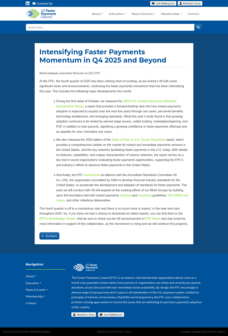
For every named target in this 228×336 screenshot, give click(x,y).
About (96, 13)
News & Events (142, 13)
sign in (221, 331)
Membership (170, 13)
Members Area (83, 314)
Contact (193, 13)
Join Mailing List (111, 314)
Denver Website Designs (35, 331)
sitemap (185, 331)
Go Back (49, 236)
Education (116, 13)
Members (190, 3)
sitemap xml (198, 331)
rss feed (211, 331)
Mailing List (163, 3)
